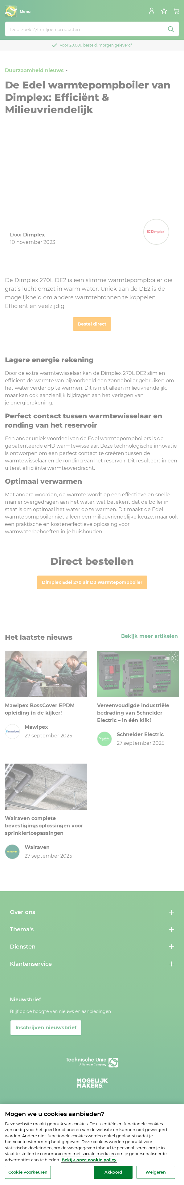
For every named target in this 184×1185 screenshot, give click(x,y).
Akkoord (113, 1172)
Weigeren (155, 1172)
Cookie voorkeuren (27, 1172)
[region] (92, 1144)
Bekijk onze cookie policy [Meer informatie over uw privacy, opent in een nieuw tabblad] (89, 1159)
